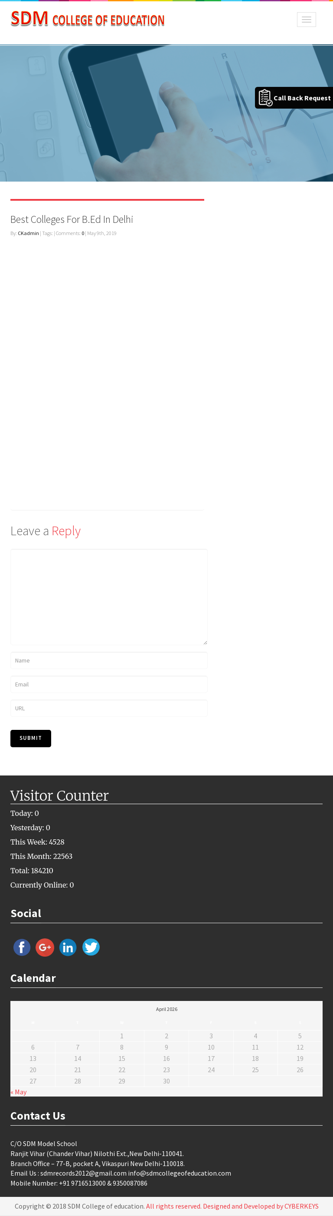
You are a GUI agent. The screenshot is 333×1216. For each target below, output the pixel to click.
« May (18, 1091)
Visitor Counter (59, 796)
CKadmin (28, 233)
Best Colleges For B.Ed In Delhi (72, 219)
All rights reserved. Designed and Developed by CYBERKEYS (232, 1206)
